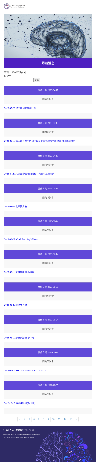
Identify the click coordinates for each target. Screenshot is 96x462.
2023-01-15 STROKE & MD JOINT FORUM (25, 370)
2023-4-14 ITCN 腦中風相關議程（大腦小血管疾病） (30, 174)
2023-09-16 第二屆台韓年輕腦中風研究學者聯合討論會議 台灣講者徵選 (39, 141)
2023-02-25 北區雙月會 (15, 305)
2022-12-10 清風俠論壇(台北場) (19, 403)
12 (65, 419)
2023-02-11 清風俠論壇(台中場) (19, 337)
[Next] (76, 419)
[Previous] (19, 419)
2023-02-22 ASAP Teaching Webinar (21, 239)
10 (53, 419)
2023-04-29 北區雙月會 (15, 206)
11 (59, 419)
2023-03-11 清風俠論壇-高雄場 (19, 272)
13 (71, 419)
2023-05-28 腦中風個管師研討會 (20, 108)
